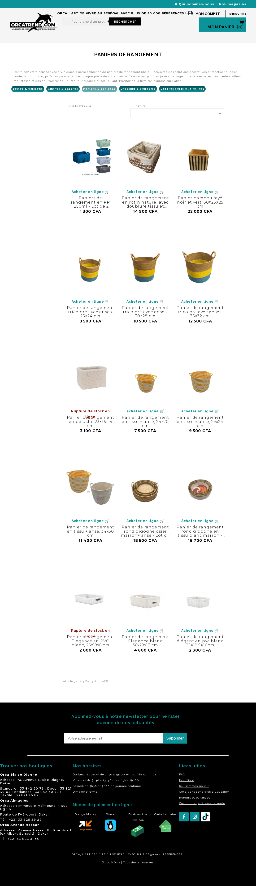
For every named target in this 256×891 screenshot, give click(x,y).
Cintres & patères (63, 93)
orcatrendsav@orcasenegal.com (36, 9)
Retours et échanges (194, 802)
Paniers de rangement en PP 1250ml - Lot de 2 (90, 207)
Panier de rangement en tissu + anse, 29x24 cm (200, 426)
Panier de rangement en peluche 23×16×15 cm (90, 426)
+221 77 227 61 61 (111, 4)
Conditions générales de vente (202, 808)
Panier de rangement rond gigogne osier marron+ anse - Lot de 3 (145, 538)
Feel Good (186, 784)
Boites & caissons (28, 93)
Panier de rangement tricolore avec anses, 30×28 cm (145, 316)
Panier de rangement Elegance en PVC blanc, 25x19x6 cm (90, 645)
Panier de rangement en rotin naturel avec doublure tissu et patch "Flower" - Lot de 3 (145, 211)
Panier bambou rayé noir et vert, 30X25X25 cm (200, 207)
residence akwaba (16, 880)
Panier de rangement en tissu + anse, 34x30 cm (90, 536)
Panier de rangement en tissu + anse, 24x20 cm (145, 426)
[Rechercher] (85, 26)
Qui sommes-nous (196, 4)
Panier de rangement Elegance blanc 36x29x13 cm (145, 645)
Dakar (5, 788)
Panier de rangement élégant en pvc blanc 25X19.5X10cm (200, 645)
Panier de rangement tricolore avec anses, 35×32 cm (200, 316)
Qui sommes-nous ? (194, 790)
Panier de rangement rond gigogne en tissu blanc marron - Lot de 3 (200, 538)
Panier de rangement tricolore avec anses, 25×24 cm (90, 316)
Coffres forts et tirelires (182, 93)
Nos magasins (232, 4)
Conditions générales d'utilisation (204, 796)
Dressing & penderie (138, 93)
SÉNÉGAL (119, 859)
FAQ (182, 779)
